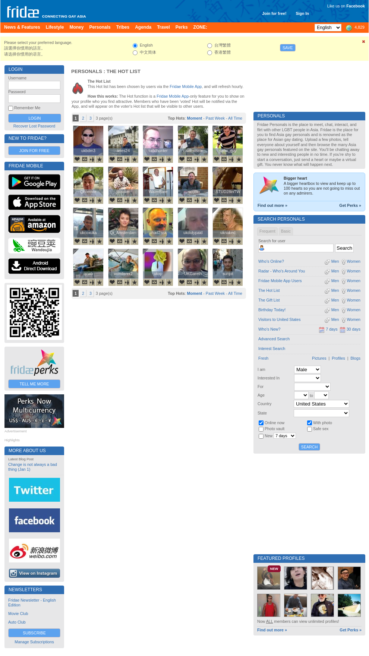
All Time (235, 118)
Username (17, 78)
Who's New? (269, 329)
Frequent (267, 231)
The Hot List (269, 290)
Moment (194, 118)
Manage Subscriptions (34, 642)
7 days (328, 329)
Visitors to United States (279, 319)
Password (17, 91)
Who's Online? (271, 261)
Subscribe (34, 633)
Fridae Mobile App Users (280, 280)
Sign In (302, 13)
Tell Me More (34, 384)
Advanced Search (274, 339)
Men (331, 261)
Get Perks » (350, 205)
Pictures (319, 358)
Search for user (272, 241)
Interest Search (271, 348)
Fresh (263, 358)
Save (288, 47)
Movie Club (18, 613)
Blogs (355, 358)
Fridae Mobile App (186, 86)
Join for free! (274, 13)
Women (350, 261)
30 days (350, 329)
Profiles (338, 358)
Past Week (215, 118)
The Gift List (269, 300)
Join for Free (34, 150)
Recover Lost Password (34, 126)
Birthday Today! (272, 310)
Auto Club (17, 622)
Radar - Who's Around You (281, 271)
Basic (286, 231)
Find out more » (272, 205)
